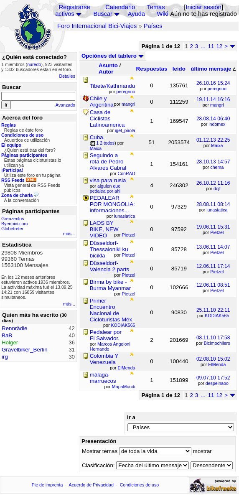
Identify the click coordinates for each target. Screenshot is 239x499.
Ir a (131, 417)
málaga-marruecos (103, 378)
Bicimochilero (217, 343)
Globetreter (12, 228)
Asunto (108, 65)
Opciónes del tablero (112, 56)
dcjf (217, 188)
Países (153, 26)
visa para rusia (108, 180)
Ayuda (136, 13)
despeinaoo (217, 383)
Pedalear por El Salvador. (106, 335)
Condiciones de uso (139, 484)
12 (219, 46)
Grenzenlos (12, 218)
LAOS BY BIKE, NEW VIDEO (104, 229)
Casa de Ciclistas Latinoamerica (107, 118)
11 (211, 46)
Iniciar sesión (203, 7)
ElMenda (217, 364)
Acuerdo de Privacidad (91, 484)
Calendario (120, 7)
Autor (106, 72)
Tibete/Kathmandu (112, 86)
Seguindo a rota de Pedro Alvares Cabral (108, 161)
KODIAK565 (217, 315)
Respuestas (152, 69)
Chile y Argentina (102, 101)
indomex (216, 124)
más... (69, 233)
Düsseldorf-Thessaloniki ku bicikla (109, 249)
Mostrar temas (99, 451)
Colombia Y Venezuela (104, 359)
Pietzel (217, 232)
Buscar (102, 13)
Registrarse (74, 7)
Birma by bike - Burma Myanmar (110, 285)
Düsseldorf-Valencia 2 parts (110, 266)
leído (179, 69)
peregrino (217, 88)
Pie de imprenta (47, 484)
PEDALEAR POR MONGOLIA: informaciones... (112, 204)
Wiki (162, 13)
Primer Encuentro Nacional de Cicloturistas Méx (111, 310)
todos (109, 142)
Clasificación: (98, 465)
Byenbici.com (14, 223)
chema (217, 167)
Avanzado (65, 104)
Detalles (67, 76)
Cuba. (97, 137)
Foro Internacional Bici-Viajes (97, 26)
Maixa (217, 145)
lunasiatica (216, 209)
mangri (217, 104)
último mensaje (213, 69)
